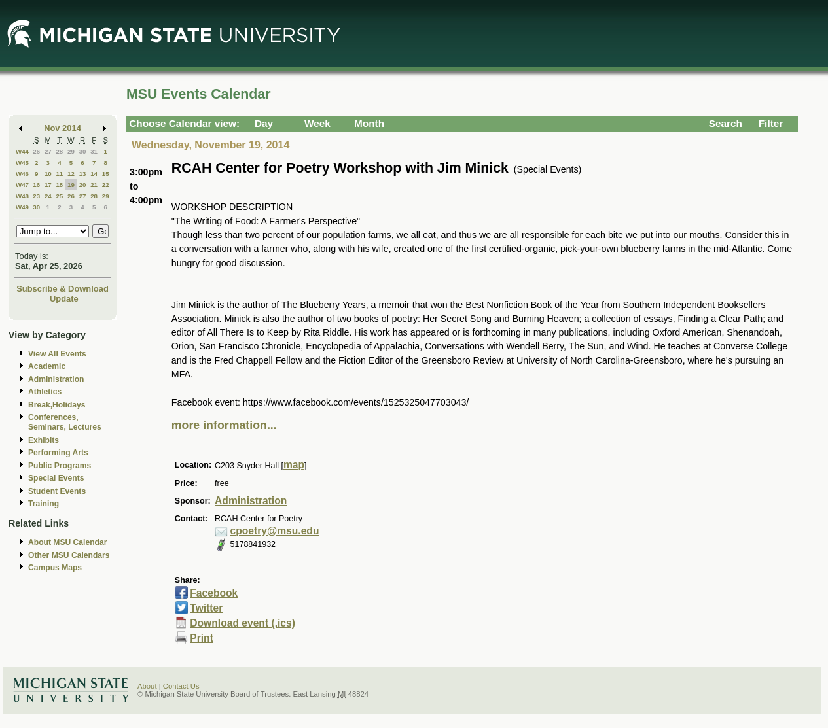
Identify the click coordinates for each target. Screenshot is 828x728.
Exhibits (43, 440)
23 (36, 195)
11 (59, 173)
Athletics (45, 391)
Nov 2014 (62, 128)
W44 (22, 151)
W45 (22, 162)
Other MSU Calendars (69, 555)
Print (201, 638)
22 (105, 184)
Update (64, 298)
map (293, 464)
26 (36, 151)
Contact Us (181, 686)
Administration (56, 379)
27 (48, 151)
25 (59, 195)
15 (105, 173)
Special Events (56, 478)
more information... (224, 425)
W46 (22, 173)
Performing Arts (58, 452)
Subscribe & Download (62, 289)
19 (71, 184)
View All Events (57, 353)
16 (36, 184)
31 (94, 151)
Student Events (57, 491)
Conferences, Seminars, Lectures (64, 422)
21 (94, 184)
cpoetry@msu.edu (274, 530)
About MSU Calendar (67, 542)
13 (82, 173)
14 (94, 173)
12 (71, 173)
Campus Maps (55, 567)
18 (59, 184)
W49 (22, 207)
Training (43, 503)
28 (59, 151)
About (147, 686)
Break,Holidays (57, 404)
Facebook (214, 592)
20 (82, 184)
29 (71, 151)
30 (82, 151)
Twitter (206, 608)
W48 (22, 195)
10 (48, 173)
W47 (22, 184)
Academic (46, 366)
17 (48, 184)
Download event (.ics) (242, 623)
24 (48, 195)
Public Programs (59, 465)
